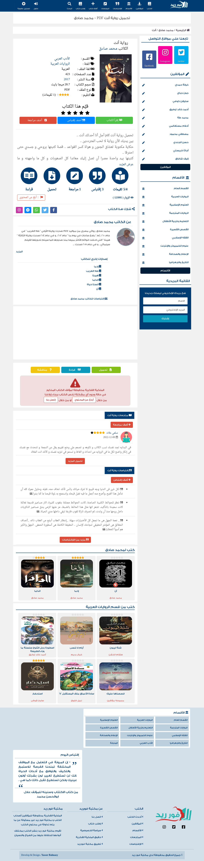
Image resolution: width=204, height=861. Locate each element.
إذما (97, 266)
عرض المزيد (126, 164)
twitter (181, 61)
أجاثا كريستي (165, 150)
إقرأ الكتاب (114, 120)
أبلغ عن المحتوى (31, 197)
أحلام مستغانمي (165, 126)
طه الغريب (93, 271)
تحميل (106, 370)
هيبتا (96, 275)
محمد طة (165, 118)
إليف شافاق (165, 159)
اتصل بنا (97, 817)
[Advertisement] (75, 333)
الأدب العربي (62, 59)
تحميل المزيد (75, 461)
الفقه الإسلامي (165, 238)
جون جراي (165, 93)
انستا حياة (94, 284)
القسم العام (165, 188)
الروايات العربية (60, 64)
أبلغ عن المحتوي (83, 400)
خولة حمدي (165, 85)
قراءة (76, 370)
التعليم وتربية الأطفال (165, 221)
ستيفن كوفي (165, 101)
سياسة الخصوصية (91, 830)
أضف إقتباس (76, 120)
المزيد (19, 251)
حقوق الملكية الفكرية (89, 837)
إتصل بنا (51, 400)
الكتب (149, 6)
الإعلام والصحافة (165, 254)
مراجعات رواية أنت (119, 415)
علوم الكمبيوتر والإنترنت (165, 246)
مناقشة (45, 370)
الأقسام (129, 6)
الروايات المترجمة (165, 213)
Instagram (165, 61)
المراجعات (105, 6)
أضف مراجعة (38, 120)
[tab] (120, 179)
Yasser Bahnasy (49, 855)
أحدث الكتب (135, 817)
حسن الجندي (165, 142)
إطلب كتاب (80, 6)
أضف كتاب (93, 6)
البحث (69, 6)
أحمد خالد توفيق (165, 109)
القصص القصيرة (165, 229)
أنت (154, 30)
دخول (36, 6)
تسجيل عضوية (24, 6)
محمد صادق (165, 30)
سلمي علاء (112, 432)
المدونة (114, 743)
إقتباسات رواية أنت (119, 470)
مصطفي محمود (165, 134)
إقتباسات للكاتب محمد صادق (89, 299)
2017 (67, 79)
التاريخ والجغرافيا (165, 262)
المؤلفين (139, 6)
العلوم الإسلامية (165, 205)
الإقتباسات (117, 6)
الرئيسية (183, 30)
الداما (96, 280)
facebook (149, 65)
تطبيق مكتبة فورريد (90, 844)
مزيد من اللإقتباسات (75, 540)
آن (98, 289)
